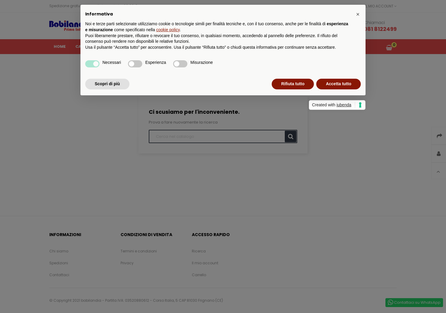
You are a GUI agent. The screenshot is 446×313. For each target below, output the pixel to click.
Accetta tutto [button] (338, 83)
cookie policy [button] (168, 29)
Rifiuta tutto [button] (293, 83)
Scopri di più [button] (107, 83)
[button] (358, 14)
